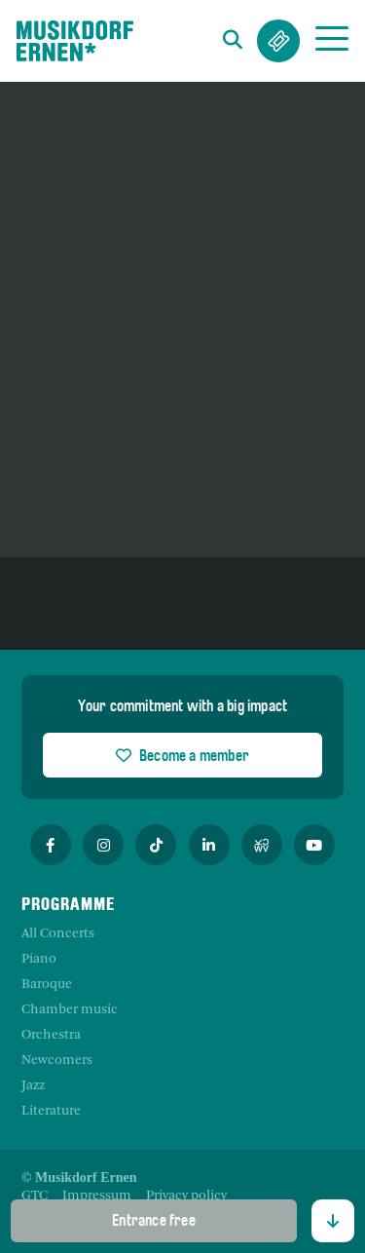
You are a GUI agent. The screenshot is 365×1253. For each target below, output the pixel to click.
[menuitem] (34, 1196)
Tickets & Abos (278, 40)
